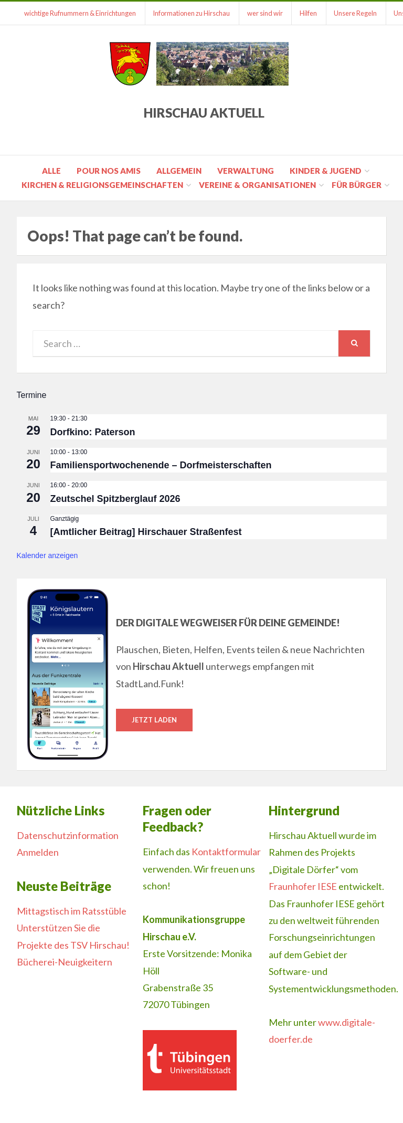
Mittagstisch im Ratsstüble (71, 911)
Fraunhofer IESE (303, 886)
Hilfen (310, 13)
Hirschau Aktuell (204, 112)
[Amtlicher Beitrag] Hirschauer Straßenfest (146, 532)
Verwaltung (245, 170)
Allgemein (179, 170)
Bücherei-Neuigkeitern (64, 962)
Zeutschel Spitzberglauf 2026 (115, 499)
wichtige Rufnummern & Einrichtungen (80, 13)
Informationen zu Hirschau (192, 13)
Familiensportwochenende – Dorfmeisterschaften (161, 465)
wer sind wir (266, 13)
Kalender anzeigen (47, 555)
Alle (51, 170)
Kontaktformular (226, 851)
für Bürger (356, 185)
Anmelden (38, 852)
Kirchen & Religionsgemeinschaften (102, 185)
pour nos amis (109, 170)
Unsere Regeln (357, 13)
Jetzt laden (154, 720)
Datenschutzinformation (68, 835)
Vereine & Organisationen (257, 185)
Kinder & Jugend (326, 170)
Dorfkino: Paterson (92, 432)
